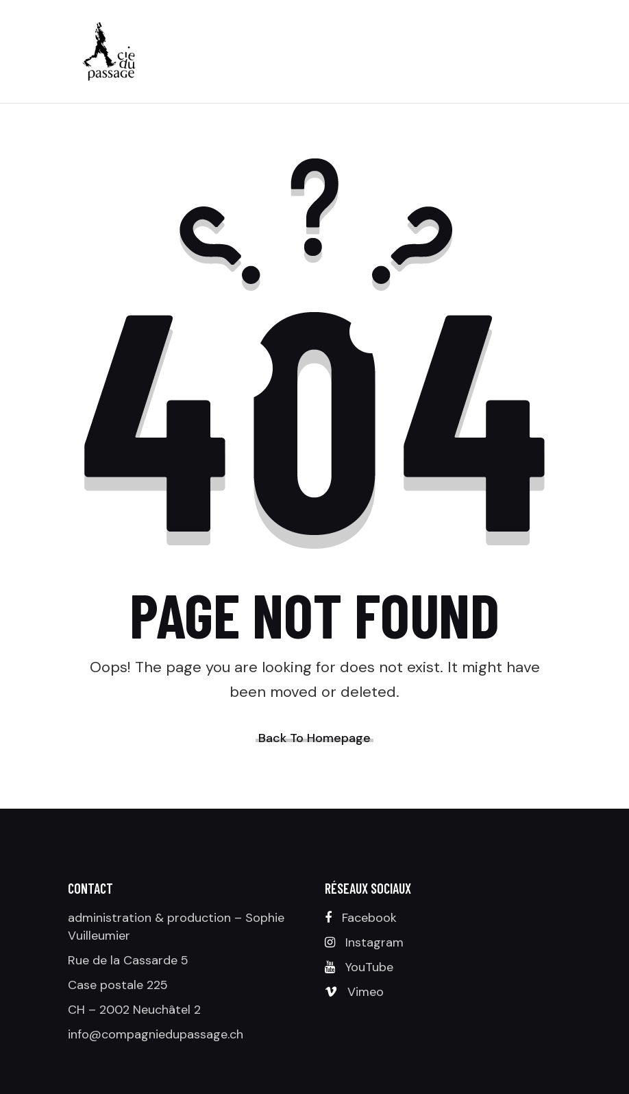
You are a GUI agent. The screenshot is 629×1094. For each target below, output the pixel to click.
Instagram (374, 942)
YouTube (369, 967)
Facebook (369, 917)
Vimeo (365, 992)
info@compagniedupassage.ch (155, 1034)
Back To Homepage (314, 738)
